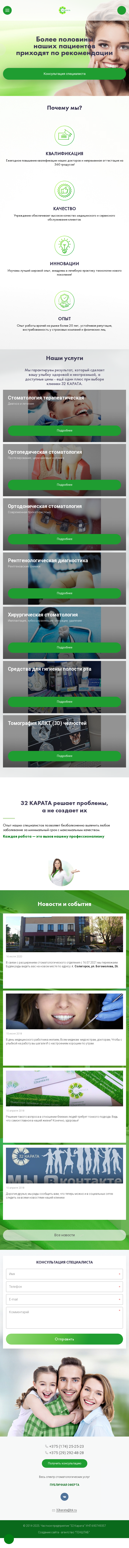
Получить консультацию (64, 1463)
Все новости (64, 1235)
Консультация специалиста (65, 74)
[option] (64, 48)
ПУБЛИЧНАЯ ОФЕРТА (64, 1484)
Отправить (64, 1339)
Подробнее (64, 430)
